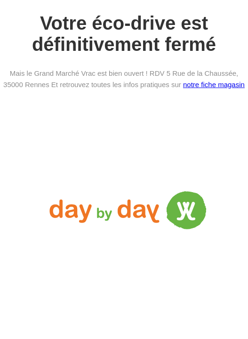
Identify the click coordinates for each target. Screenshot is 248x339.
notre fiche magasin (214, 85)
